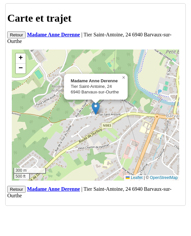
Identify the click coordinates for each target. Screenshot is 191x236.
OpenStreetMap (164, 177)
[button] (96, 108)
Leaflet (134, 177)
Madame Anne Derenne (53, 34)
